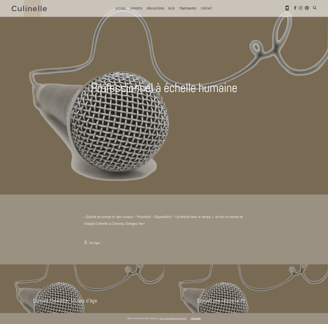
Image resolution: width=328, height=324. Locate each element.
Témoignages (187, 8)
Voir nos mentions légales (172, 318)
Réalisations (155, 8)
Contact (206, 8)
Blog (171, 8)
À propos (136, 8)
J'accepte (196, 318)
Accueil (121, 8)
